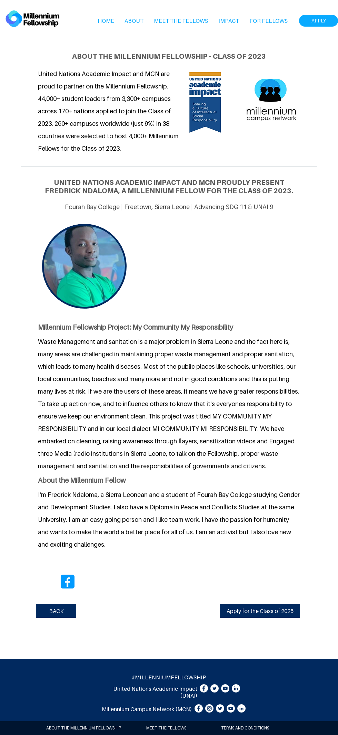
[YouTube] (225, 688)
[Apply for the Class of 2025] (260, 611)
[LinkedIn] (236, 688)
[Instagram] (209, 708)
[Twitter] (214, 688)
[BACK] (56, 611)
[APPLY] (318, 21)
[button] (134, 20)
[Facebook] (204, 688)
